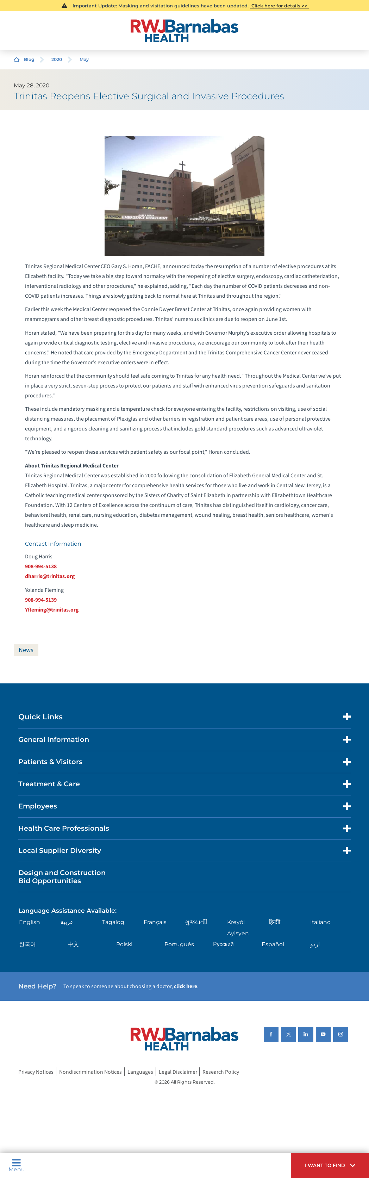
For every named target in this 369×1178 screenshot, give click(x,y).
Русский (223, 944)
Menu (16, 1165)
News (26, 650)
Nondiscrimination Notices (90, 1071)
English (29, 922)
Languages (140, 1071)
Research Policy (220, 1071)
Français (155, 922)
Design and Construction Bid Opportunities (62, 876)
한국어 (27, 944)
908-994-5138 (41, 566)
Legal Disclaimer (178, 1071)
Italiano (320, 922)
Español (273, 944)
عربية (67, 922)
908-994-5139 (41, 600)
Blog (29, 59)
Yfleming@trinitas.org (52, 610)
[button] (330, 1165)
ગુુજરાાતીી (196, 922)
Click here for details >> (279, 5)
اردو (315, 944)
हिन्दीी (274, 922)
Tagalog (113, 922)
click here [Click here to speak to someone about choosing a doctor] (185, 986)
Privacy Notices (36, 1071)
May (84, 59)
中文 (73, 944)
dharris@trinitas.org (50, 576)
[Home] (184, 30)
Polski (124, 944)
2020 (56, 59)
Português (179, 944)
